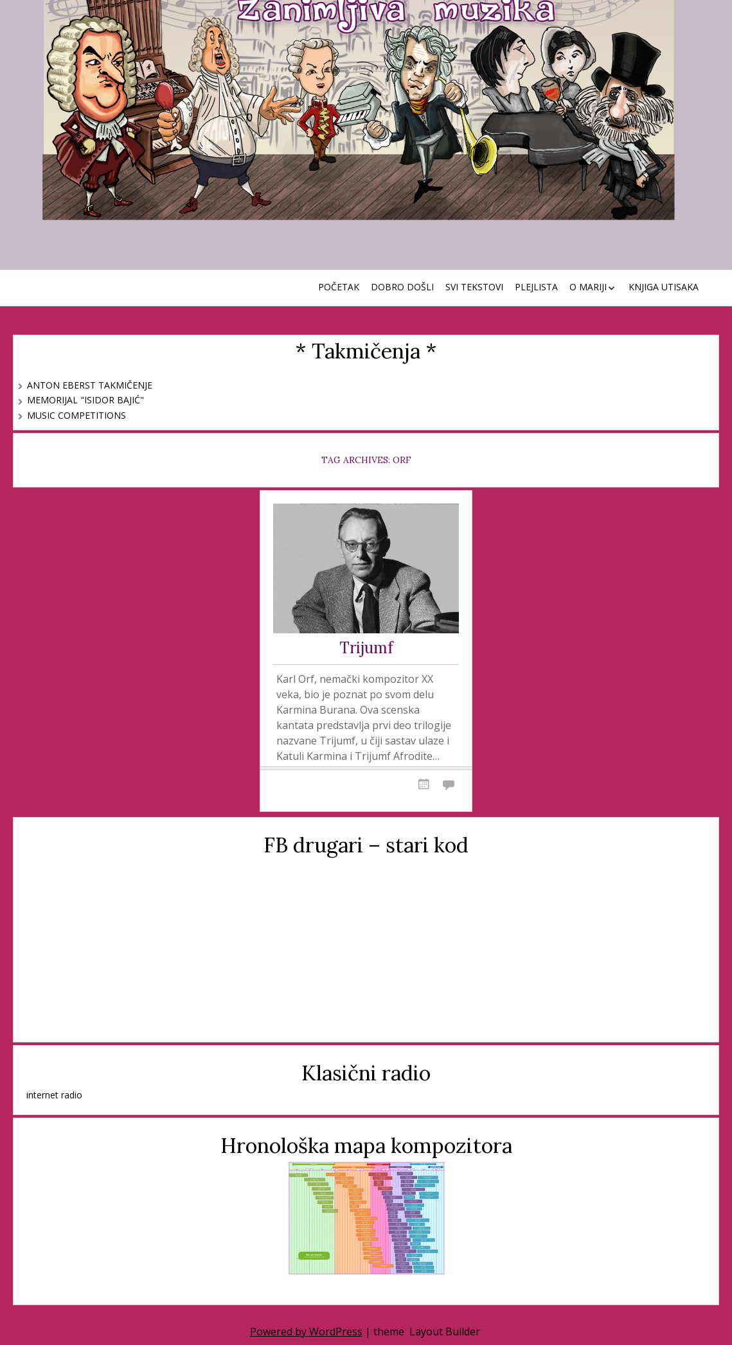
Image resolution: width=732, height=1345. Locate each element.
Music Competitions (76, 415)
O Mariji (588, 287)
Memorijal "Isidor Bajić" (85, 400)
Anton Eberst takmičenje (89, 385)
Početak (338, 287)
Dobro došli (402, 287)
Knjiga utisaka (664, 287)
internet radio (54, 1095)
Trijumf (366, 648)
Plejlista (536, 287)
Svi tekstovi (474, 287)
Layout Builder (444, 1331)
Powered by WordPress (306, 1331)
